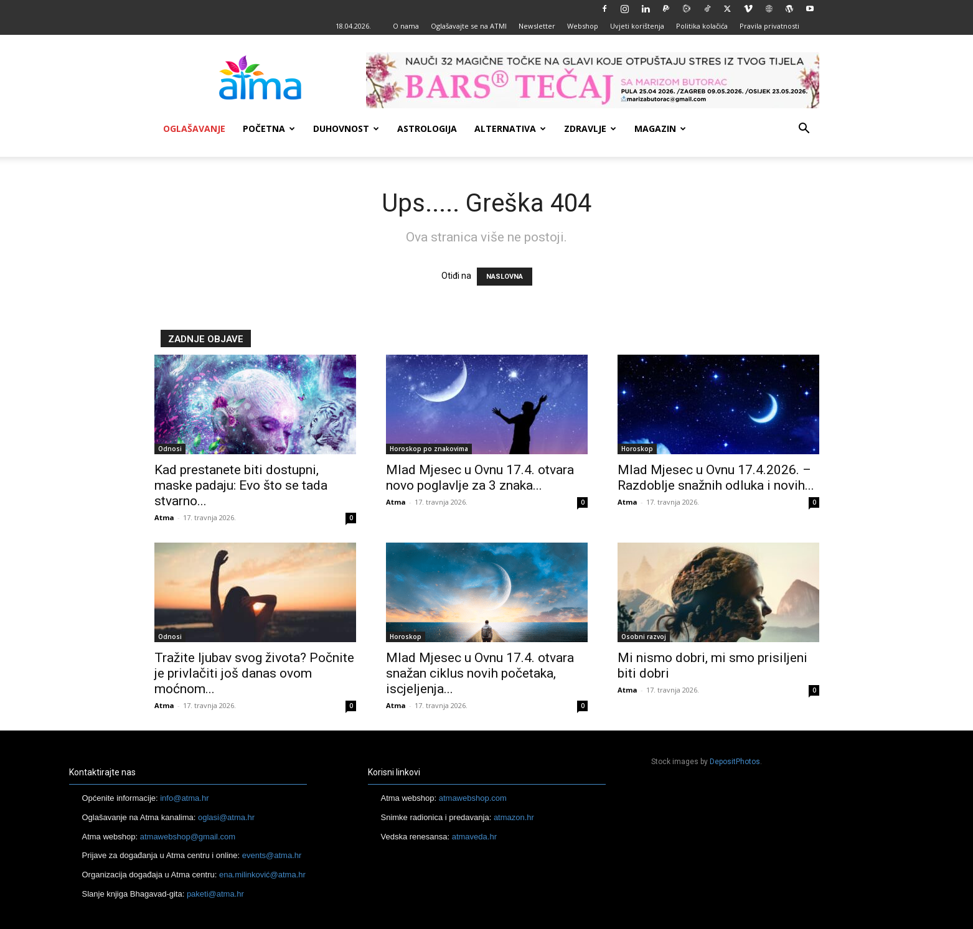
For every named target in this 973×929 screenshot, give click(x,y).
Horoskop (637, 448)
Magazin (660, 128)
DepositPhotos (735, 761)
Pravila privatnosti (769, 25)
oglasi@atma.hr (226, 817)
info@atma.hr (184, 798)
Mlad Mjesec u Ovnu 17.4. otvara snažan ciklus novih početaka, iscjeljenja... (480, 673)
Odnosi (170, 448)
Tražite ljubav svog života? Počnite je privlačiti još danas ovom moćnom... (254, 673)
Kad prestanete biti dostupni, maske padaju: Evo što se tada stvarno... (240, 485)
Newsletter (537, 25)
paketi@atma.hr (215, 894)
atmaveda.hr (474, 836)
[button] (804, 130)
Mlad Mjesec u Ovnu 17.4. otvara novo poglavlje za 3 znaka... (480, 477)
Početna (269, 128)
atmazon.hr (514, 817)
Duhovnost (346, 128)
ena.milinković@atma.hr (262, 874)
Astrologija (427, 128)
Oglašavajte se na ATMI (469, 25)
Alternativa (510, 128)
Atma (164, 517)
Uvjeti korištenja (637, 25)
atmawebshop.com (473, 798)
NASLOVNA (504, 277)
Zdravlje (590, 128)
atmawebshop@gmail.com (187, 836)
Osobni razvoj (643, 636)
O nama (406, 25)
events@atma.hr (272, 855)
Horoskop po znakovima (429, 448)
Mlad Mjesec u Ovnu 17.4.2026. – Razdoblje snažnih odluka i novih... (716, 477)
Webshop (582, 25)
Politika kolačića (702, 25)
